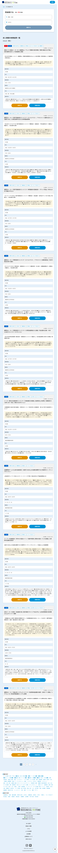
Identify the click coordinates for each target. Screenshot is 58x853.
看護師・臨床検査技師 (42, 783)
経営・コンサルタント (18, 779)
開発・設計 (29, 788)
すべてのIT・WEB (6, 786)
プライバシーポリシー (28, 848)
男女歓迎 (5, 796)
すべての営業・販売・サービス (39, 786)
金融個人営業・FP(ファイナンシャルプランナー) (20, 783)
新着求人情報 (29, 826)
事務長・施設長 (46, 779)
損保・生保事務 (42, 788)
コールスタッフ (17, 790)
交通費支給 (30, 795)
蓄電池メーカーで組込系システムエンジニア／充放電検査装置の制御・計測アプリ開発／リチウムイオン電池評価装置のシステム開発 (28, 693)
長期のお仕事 (19, 795)
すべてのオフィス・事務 (21, 781)
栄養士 (15, 786)
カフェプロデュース (33, 785)
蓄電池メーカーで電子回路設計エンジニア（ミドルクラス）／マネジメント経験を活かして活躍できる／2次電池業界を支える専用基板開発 (28, 118)
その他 (51, 786)
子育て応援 (31, 796)
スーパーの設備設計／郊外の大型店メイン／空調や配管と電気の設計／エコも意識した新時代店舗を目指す (28, 539)
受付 (51, 779)
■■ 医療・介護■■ (32, 778)
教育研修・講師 (34, 783)
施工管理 (36, 788)
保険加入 (35, 795)
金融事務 (5, 790)
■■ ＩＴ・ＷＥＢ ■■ (32, 776)
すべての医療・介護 (7, 785)
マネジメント (44, 781)
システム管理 (26, 779)
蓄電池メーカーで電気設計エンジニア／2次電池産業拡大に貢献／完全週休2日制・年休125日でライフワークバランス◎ (27, 331)
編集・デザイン (35, 790)
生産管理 (5, 779)
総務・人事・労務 (6, 783)
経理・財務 (51, 785)
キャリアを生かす (49, 795)
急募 (10, 795)
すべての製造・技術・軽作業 (20, 788)
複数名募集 (14, 795)
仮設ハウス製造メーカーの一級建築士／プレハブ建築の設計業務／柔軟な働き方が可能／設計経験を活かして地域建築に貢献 (28, 51)
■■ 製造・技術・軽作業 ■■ (21, 776)
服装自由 (17, 796)
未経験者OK (5, 795)
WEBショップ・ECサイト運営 (22, 785)
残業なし (43, 795)
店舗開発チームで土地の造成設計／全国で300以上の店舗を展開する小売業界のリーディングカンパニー (28, 471)
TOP (4, 6)
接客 (37, 779)
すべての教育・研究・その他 (8, 776)
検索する (28, 27)
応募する (20, 105)
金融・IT (14, 781)
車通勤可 (13, 796)
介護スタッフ (40, 785)
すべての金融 (32, 779)
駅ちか (39, 795)
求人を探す (28, 823)
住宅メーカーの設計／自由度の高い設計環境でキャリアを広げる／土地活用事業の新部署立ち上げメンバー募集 (28, 613)
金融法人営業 (10, 779)
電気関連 (48, 788)
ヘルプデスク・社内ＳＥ (32, 781)
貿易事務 (23, 786)
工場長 (19, 786)
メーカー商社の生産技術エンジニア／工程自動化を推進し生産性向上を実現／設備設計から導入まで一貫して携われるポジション (28, 401)
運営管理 (39, 781)
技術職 (47, 786)
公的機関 (26, 796)
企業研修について (28, 836)
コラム (28, 829)
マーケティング (29, 786)
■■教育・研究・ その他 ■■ (42, 778)
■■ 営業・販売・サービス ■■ (20, 778)
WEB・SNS (50, 783)
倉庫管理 (14, 785)
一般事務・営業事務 (7, 781)
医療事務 (40, 779)
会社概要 (29, 834)
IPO (33, 788)
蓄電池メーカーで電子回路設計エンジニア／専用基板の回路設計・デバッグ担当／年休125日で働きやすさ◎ (28, 190)
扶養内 (9, 796)
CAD (12, 786)
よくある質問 (29, 831)
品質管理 (46, 785)
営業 (50, 778)
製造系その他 (10, 790)
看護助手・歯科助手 (10, 788)
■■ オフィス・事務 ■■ (8, 778)
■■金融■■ (40, 776)
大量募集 (22, 796)
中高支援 (36, 796)
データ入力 (29, 790)
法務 (4, 788)
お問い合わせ (29, 839)
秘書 (25, 790)
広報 (22, 790)
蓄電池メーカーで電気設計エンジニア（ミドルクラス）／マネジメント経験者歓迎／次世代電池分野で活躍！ (28, 261)
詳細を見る (37, 105)
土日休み (25, 795)
